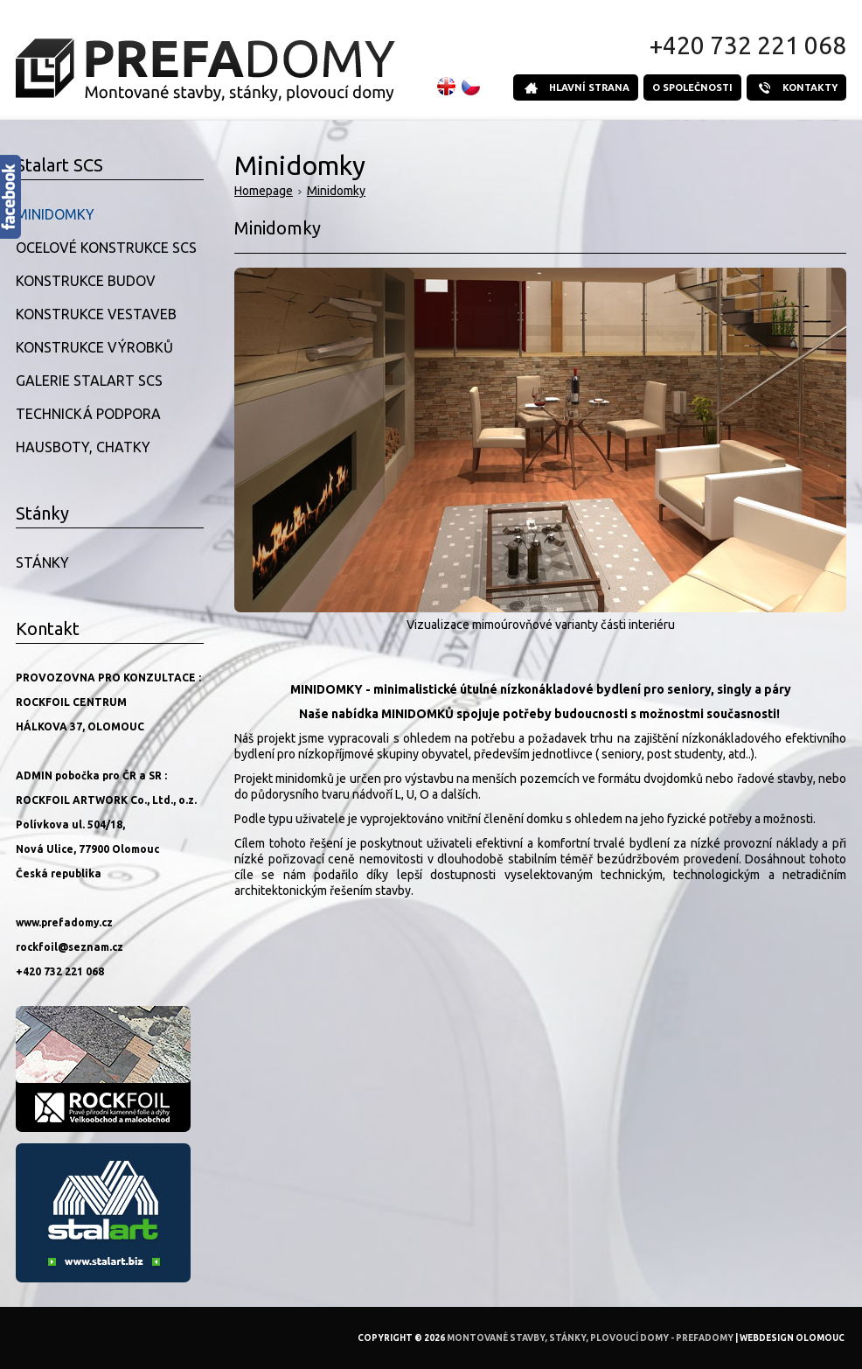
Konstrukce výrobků (94, 347)
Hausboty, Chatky (83, 447)
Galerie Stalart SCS (89, 380)
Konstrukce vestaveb (96, 314)
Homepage (263, 191)
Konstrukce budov (86, 281)
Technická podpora (88, 414)
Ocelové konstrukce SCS (106, 247)
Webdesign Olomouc (792, 1338)
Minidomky (336, 191)
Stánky (42, 562)
